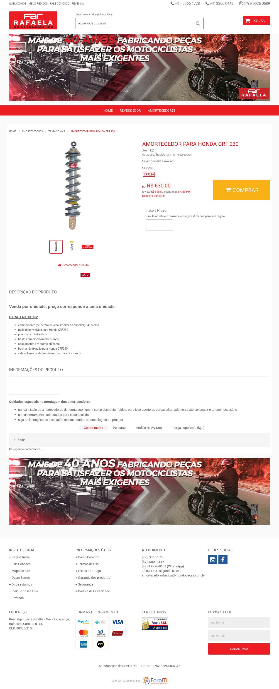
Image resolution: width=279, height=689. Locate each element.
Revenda (78, 3)
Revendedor (130, 110)
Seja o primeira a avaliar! (157, 161)
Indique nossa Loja (25, 591)
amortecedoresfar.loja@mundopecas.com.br (173, 575)
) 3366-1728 (187, 3)
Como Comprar (89, 557)
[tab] (93, 427)
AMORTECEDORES (162, 110)
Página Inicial (21, 557)
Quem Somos (17, 3)
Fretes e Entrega (89, 571)
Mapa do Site (21, 571)
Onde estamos (22, 584)
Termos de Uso (88, 564)
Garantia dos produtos (94, 577)
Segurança (85, 584)
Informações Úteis (93, 549)
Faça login (106, 14)
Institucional (22, 549)
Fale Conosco (59, 3)
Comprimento (93, 427)
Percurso (119, 427)
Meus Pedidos (38, 3)
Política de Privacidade (94, 591)
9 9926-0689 (257, 3)
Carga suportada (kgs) (188, 427)
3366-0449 (221, 3)
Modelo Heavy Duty (149, 427)
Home (108, 110)
